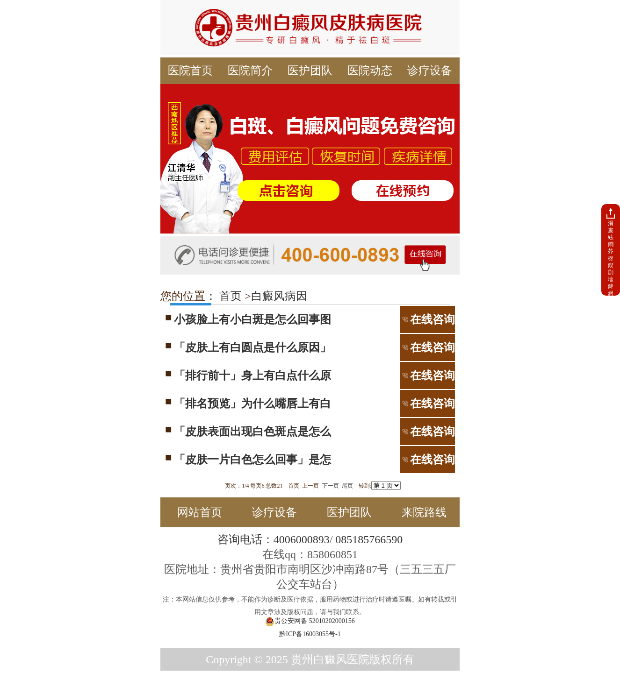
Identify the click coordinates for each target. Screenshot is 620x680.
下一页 (330, 485)
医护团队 (310, 70)
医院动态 (369, 70)
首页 (229, 296)
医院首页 (190, 70)
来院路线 (424, 512)
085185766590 (369, 539)
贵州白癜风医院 (330, 659)
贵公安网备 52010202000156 (310, 621)
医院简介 (250, 70)
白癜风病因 (279, 296)
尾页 (347, 485)
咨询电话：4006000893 (273, 539)
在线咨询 (427, 319)
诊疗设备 (429, 70)
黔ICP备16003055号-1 (309, 634)
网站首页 (199, 512)
